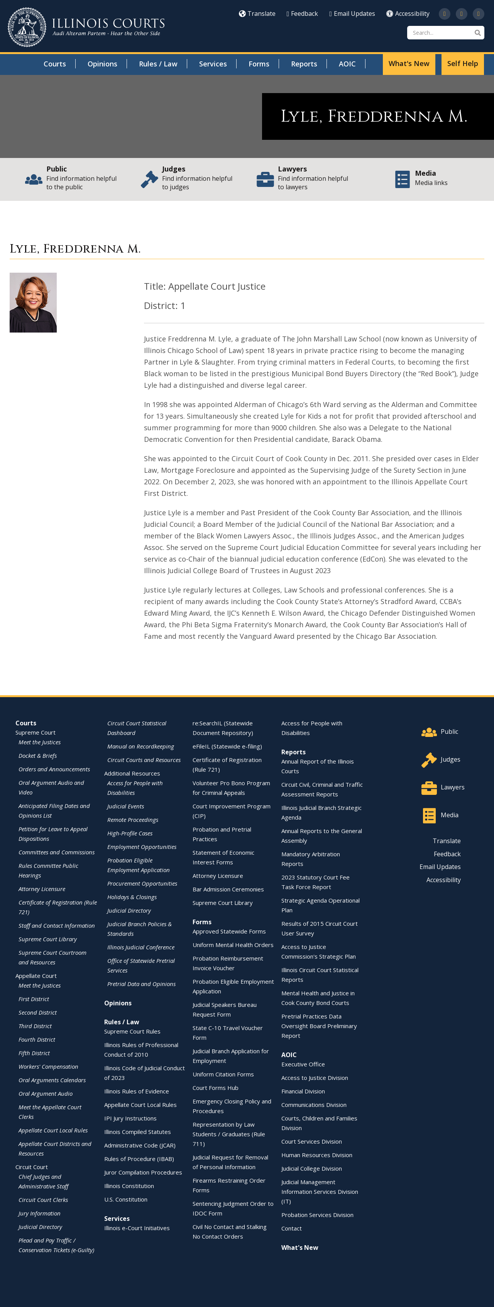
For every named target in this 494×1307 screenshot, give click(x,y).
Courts (55, 63)
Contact (291, 1228)
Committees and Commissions (57, 852)
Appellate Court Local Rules (53, 1130)
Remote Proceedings (132, 819)
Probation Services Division (317, 1215)
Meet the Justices (40, 742)
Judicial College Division (311, 1168)
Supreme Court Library (48, 939)
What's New (409, 63)
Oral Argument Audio (46, 1093)
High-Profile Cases (129, 833)
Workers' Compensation (48, 1066)
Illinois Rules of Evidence (136, 1091)
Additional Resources (132, 773)
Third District (35, 1026)
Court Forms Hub (216, 1087)
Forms (259, 63)
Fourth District (37, 1039)
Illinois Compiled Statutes (137, 1132)
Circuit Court (31, 1167)
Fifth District (34, 1053)
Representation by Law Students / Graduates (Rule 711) (229, 1133)
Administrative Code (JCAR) (140, 1145)
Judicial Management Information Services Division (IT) (319, 1191)
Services (213, 63)
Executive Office (303, 1064)
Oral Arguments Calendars (52, 1080)
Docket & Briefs (38, 755)
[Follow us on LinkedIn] (478, 14)
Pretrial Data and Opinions (141, 984)
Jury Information (40, 1213)
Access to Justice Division (314, 1077)
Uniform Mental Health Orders (233, 945)
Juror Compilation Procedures (143, 1172)
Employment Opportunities (141, 846)
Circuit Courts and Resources (144, 760)
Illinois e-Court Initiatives (137, 1228)
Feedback (302, 13)
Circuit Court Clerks (43, 1199)
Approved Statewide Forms (229, 931)
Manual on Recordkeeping (140, 746)
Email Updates (352, 13)
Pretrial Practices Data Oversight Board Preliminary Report (319, 1025)
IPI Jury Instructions (130, 1118)
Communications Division (314, 1104)
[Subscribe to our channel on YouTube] (461, 14)
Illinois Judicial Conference (140, 947)
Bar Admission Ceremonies (228, 889)
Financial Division (303, 1091)
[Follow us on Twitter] (444, 14)
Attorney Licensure (42, 889)
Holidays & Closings (132, 897)
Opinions (102, 63)
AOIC (347, 63)
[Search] (445, 32)
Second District (38, 1012)
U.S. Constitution (125, 1199)
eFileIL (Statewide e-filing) (227, 746)
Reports (304, 63)
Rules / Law (158, 63)
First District (34, 999)
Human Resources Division (316, 1155)
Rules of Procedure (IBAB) (139, 1159)
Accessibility (408, 13)
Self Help (462, 63)
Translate (257, 13)
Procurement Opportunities (142, 883)
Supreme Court (35, 732)
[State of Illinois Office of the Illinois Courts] (86, 27)
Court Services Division (311, 1141)
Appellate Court (36, 975)
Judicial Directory (40, 1227)
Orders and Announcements (54, 769)
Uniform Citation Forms (223, 1074)
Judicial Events (125, 806)
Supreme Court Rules (132, 1031)
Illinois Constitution (129, 1186)
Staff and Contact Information (57, 925)
